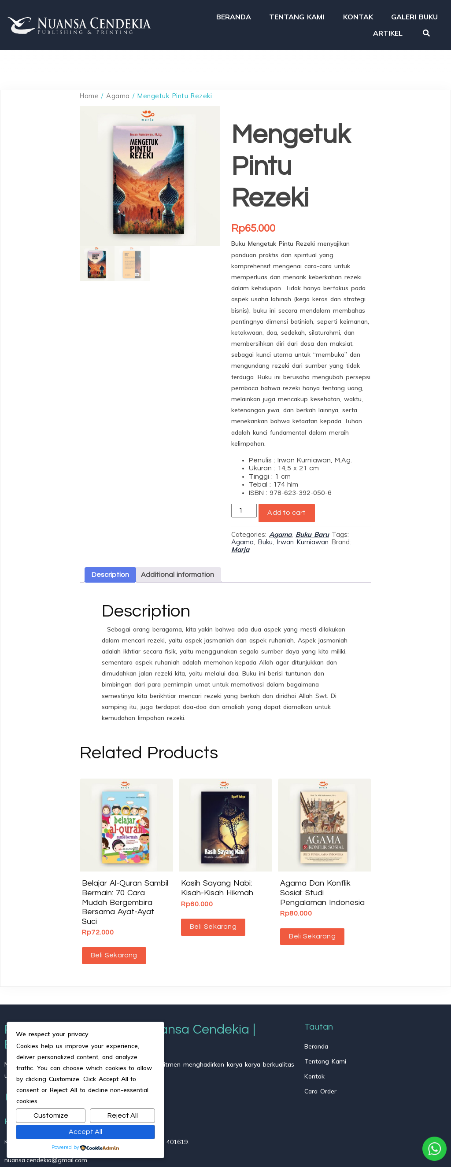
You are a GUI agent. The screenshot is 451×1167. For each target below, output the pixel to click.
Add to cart (286, 512)
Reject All (122, 1115)
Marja (240, 549)
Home (89, 96)
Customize (50, 1115)
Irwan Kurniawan (303, 542)
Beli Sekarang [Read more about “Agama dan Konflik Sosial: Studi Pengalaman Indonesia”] (312, 936)
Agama (118, 96)
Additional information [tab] (177, 574)
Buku (265, 542)
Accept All (85, 1131)
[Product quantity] (244, 510)
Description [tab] (110, 574)
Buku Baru (312, 534)
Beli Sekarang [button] (114, 955)
